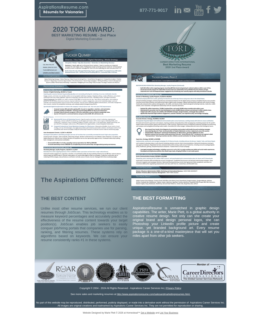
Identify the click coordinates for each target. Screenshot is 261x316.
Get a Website (148, 312)
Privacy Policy (173, 288)
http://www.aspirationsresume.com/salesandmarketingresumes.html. (153, 294)
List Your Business (169, 312)
